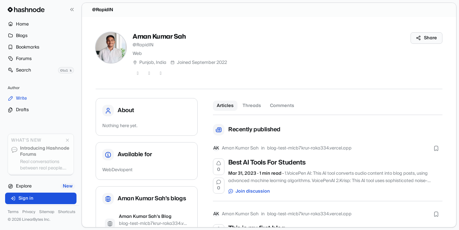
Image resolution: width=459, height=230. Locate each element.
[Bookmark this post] (436, 148)
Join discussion (249, 191)
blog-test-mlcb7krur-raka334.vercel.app (309, 148)
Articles (225, 106)
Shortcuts (66, 212)
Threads (252, 106)
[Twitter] (138, 73)
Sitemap (46, 212)
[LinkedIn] (161, 73)
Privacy (28, 212)
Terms (13, 212)
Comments (282, 106)
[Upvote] (218, 166)
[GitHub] (149, 73)
